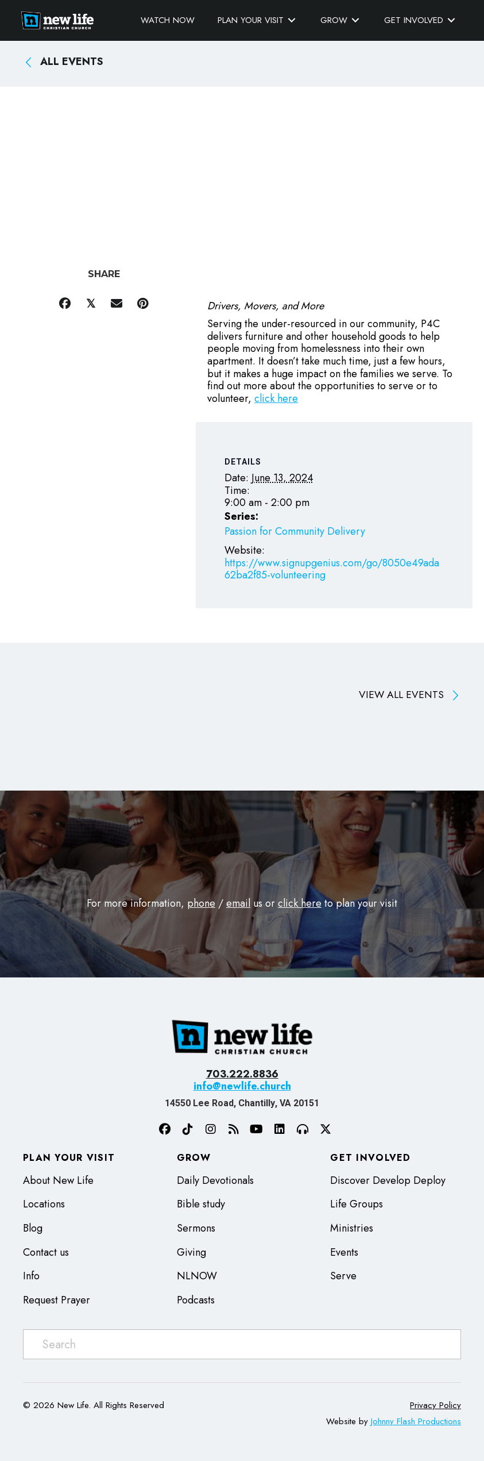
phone (201, 903)
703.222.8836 (242, 1074)
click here (276, 397)
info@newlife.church (242, 1086)
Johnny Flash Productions (416, 1421)
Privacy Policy (435, 1405)
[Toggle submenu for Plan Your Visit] (290, 19)
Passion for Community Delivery (294, 530)
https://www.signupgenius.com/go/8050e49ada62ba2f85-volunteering (331, 569)
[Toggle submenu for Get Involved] (449, 19)
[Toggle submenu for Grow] (354, 19)
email (238, 903)
